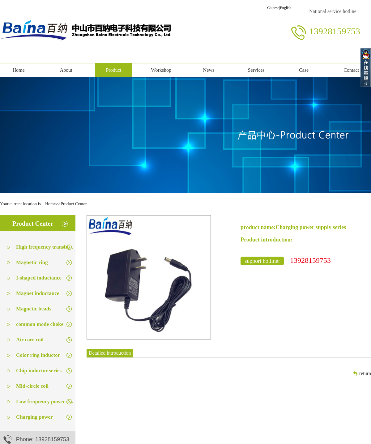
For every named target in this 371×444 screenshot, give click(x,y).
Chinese (273, 8)
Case (304, 70)
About (66, 70)
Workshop (161, 70)
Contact (351, 70)
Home (18, 70)
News (208, 70)
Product (114, 70)
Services (256, 70)
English (285, 8)
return (365, 373)
